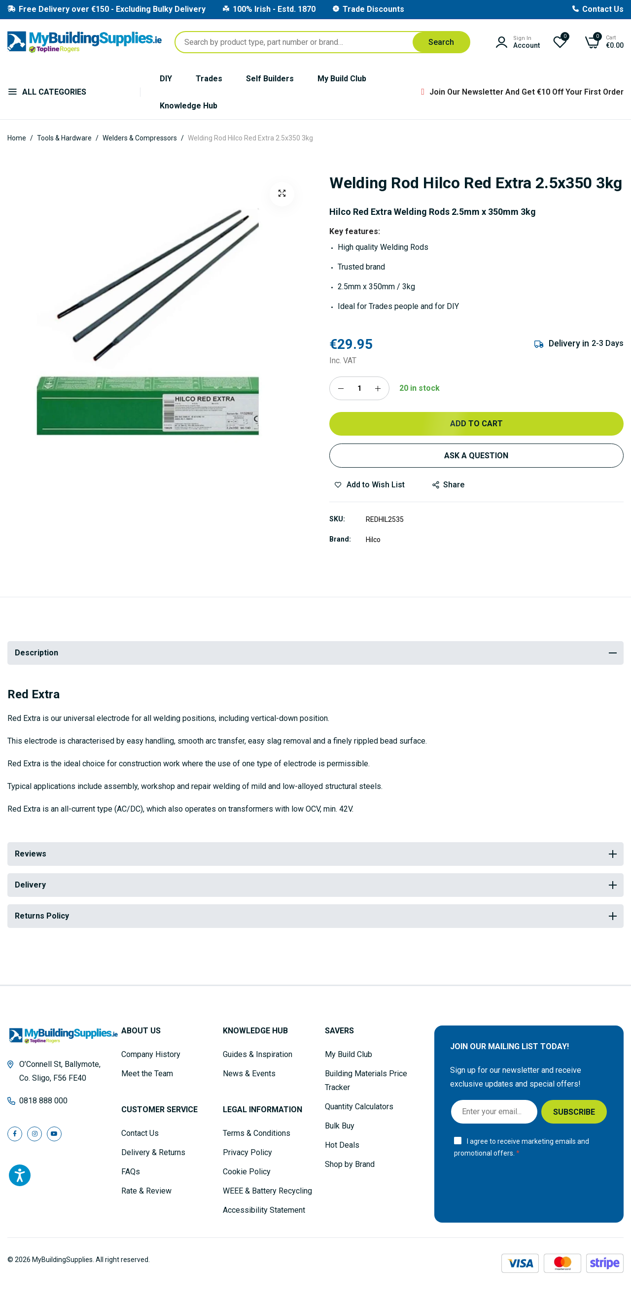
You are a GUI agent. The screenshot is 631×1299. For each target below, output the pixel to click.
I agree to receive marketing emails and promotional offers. (521, 1147)
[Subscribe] (574, 1112)
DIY (166, 78)
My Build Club (341, 78)
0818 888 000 (43, 1100)
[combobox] (322, 42)
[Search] (441, 42)
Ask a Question (476, 455)
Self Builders (270, 78)
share (448, 484)
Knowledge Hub (188, 105)
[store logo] (84, 42)
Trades (209, 78)
